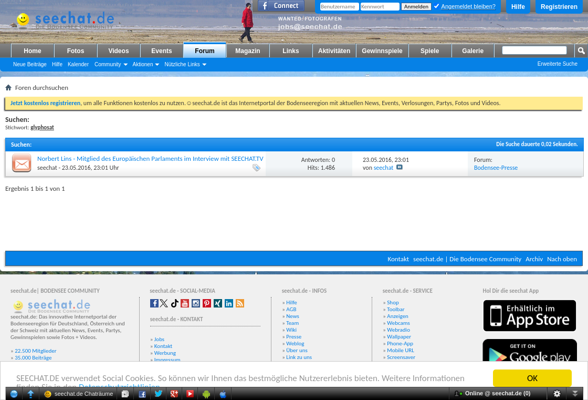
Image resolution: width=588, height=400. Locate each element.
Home (32, 51)
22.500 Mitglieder (36, 350)
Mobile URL (400, 350)
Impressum (167, 359)
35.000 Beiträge (33, 357)
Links (290, 51)
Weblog (295, 343)
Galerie (473, 51)
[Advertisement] (294, 219)
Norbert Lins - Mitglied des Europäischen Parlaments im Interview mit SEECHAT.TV (150, 158)
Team (292, 323)
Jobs (159, 339)
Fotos (76, 51)
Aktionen (143, 64)
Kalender (78, 64)
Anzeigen (397, 316)
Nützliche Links (182, 64)
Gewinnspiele (382, 51)
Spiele (430, 51)
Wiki (291, 329)
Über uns (297, 350)
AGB (291, 309)
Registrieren (559, 7)
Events (161, 51)
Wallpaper (399, 336)
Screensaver (401, 357)
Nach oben (562, 259)
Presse (293, 336)
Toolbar (395, 309)
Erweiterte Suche (558, 64)
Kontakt (398, 259)
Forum (204, 51)
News (292, 316)
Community (107, 64)
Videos (118, 51)
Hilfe (518, 7)
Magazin (247, 51)
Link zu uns (299, 357)
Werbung (165, 353)
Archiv (534, 259)
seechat (47, 167)
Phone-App (400, 343)
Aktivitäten (334, 51)
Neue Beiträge (30, 64)
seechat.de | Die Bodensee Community (467, 259)
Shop (392, 302)
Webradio (398, 329)
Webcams (398, 323)
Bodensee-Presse (496, 167)
